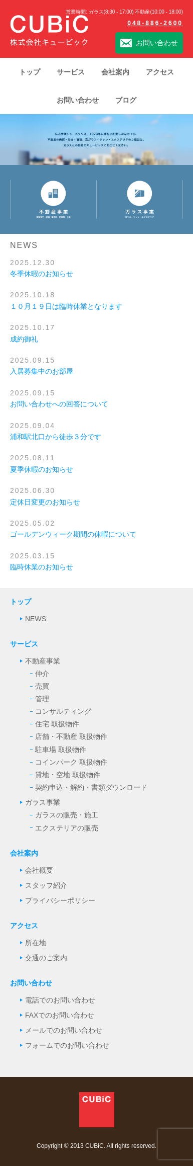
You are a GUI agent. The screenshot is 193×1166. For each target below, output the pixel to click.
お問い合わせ (149, 43)
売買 (42, 686)
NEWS (35, 619)
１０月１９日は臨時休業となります (66, 306)
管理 (42, 699)
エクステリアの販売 (66, 828)
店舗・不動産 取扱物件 (71, 736)
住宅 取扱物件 (57, 724)
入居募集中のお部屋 (41, 371)
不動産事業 (42, 661)
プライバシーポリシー (60, 900)
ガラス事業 (42, 802)
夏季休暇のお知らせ (41, 469)
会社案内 (24, 853)
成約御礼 (24, 339)
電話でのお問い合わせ (60, 1000)
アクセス (24, 926)
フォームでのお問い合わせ (67, 1045)
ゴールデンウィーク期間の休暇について (73, 534)
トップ (20, 602)
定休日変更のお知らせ (45, 502)
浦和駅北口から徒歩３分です (55, 437)
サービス (24, 644)
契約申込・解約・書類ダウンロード (91, 787)
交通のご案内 (46, 958)
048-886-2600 (155, 23)
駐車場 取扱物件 (60, 749)
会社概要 (39, 870)
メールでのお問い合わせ (63, 1030)
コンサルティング (63, 711)
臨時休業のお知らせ (41, 567)
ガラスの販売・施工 (66, 815)
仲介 (42, 674)
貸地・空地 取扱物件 (67, 775)
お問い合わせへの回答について (59, 404)
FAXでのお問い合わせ (59, 1015)
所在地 (35, 943)
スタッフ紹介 (46, 885)
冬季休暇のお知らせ (41, 274)
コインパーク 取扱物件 (71, 762)
